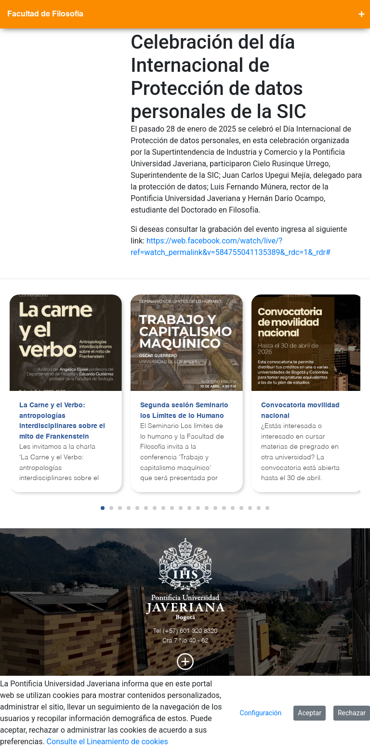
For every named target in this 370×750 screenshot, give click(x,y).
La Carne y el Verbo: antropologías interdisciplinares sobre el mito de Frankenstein (62, 421)
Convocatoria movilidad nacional (300, 410)
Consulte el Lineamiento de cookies (107, 741)
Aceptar (309, 713)
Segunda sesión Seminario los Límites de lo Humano (184, 410)
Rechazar (352, 713)
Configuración (261, 713)
